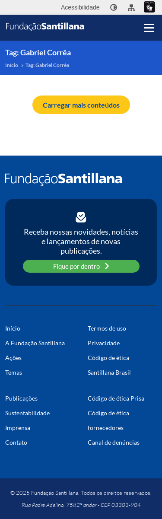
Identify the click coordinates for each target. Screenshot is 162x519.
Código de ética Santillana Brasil (109, 365)
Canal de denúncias (114, 442)
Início (11, 65)
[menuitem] (113, 7)
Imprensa (17, 427)
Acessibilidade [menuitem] (80, 7)
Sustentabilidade (27, 413)
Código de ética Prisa (116, 398)
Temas (13, 372)
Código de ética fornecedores (108, 420)
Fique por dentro (81, 266)
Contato (16, 442)
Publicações (21, 398)
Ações (13, 357)
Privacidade (104, 343)
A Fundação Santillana (35, 343)
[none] (113, 7)
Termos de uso (107, 328)
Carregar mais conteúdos (81, 105)
